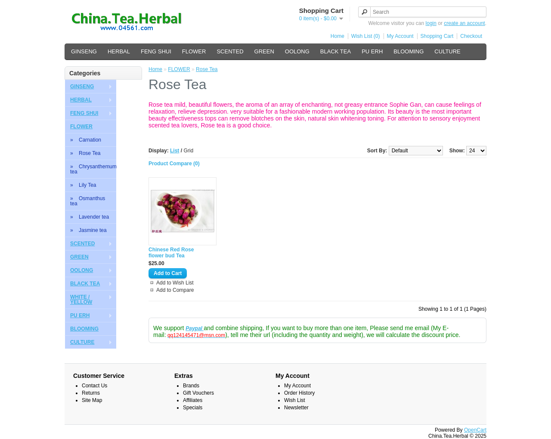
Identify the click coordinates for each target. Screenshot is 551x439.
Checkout (471, 36)
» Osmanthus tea (87, 201)
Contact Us (94, 386)
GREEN (264, 51)
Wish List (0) (365, 36)
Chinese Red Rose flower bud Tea (171, 253)
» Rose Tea (85, 153)
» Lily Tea (83, 185)
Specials (192, 408)
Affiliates (192, 400)
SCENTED (230, 51)
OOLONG (297, 51)
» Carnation (85, 140)
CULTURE (447, 51)
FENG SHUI (156, 51)
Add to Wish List (175, 283)
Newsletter (296, 408)
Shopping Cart (437, 36)
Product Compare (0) (174, 164)
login (431, 23)
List (174, 151)
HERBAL (119, 51)
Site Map (92, 400)
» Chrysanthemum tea (93, 169)
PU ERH (372, 51)
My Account (400, 36)
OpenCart (475, 430)
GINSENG (84, 51)
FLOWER (194, 51)
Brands (191, 386)
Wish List (294, 400)
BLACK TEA (335, 51)
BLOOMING (408, 51)
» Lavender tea (89, 217)
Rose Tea (206, 69)
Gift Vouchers (198, 393)
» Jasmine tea (88, 230)
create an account (464, 23)
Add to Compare (175, 290)
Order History (299, 393)
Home (337, 36)
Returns (91, 393)
